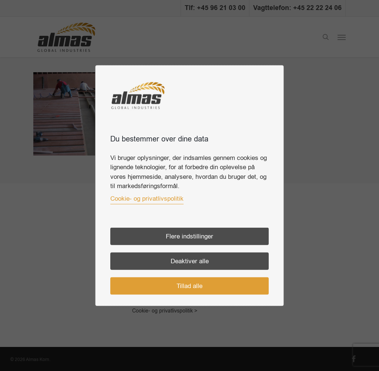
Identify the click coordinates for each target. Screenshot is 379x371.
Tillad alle (189, 285)
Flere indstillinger (189, 236)
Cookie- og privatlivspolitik (147, 198)
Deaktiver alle (190, 261)
